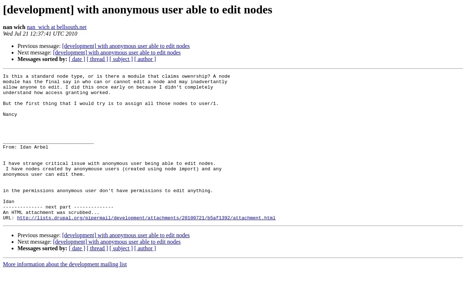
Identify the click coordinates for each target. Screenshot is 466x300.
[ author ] (145, 59)
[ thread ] (97, 59)
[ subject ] (121, 59)
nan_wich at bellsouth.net (57, 27)
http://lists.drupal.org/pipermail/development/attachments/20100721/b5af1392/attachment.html (146, 247)
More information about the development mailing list (65, 294)
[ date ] (77, 59)
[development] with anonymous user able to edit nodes (126, 46)
